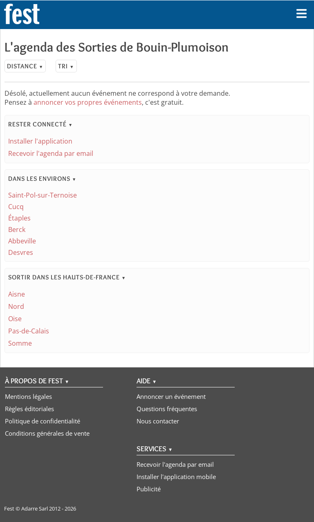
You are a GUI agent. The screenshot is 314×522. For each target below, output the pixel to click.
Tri (66, 66)
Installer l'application (40, 141)
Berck (16, 229)
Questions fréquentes (167, 409)
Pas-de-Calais (28, 330)
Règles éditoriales (29, 409)
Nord (16, 306)
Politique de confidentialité (42, 421)
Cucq (16, 206)
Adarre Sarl (34, 508)
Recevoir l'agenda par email (50, 153)
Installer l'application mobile (176, 477)
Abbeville (22, 240)
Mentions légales (28, 396)
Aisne (16, 294)
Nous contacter (158, 421)
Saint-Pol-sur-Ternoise (42, 195)
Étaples (19, 218)
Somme (20, 343)
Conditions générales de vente (47, 433)
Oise (15, 318)
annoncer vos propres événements (88, 102)
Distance (25, 66)
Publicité (149, 489)
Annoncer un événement (171, 396)
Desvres (20, 252)
